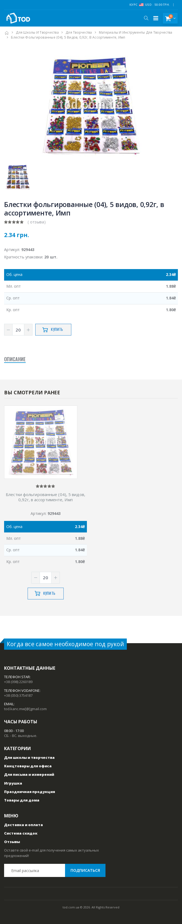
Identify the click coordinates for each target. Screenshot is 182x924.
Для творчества (79, 32)
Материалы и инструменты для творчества (135, 32)
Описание (15, 359)
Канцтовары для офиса (28, 765)
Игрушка (13, 783)
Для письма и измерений (29, 774)
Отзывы (12, 841)
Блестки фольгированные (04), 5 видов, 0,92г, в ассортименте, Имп (45, 497)
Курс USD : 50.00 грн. (150, 4)
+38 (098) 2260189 (18, 681)
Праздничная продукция (29, 791)
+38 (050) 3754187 (18, 695)
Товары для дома (21, 800)
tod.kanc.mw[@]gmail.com (25, 708)
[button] (146, 18)
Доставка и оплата (23, 824)
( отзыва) (37, 222)
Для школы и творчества (37, 32)
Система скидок (20, 833)
